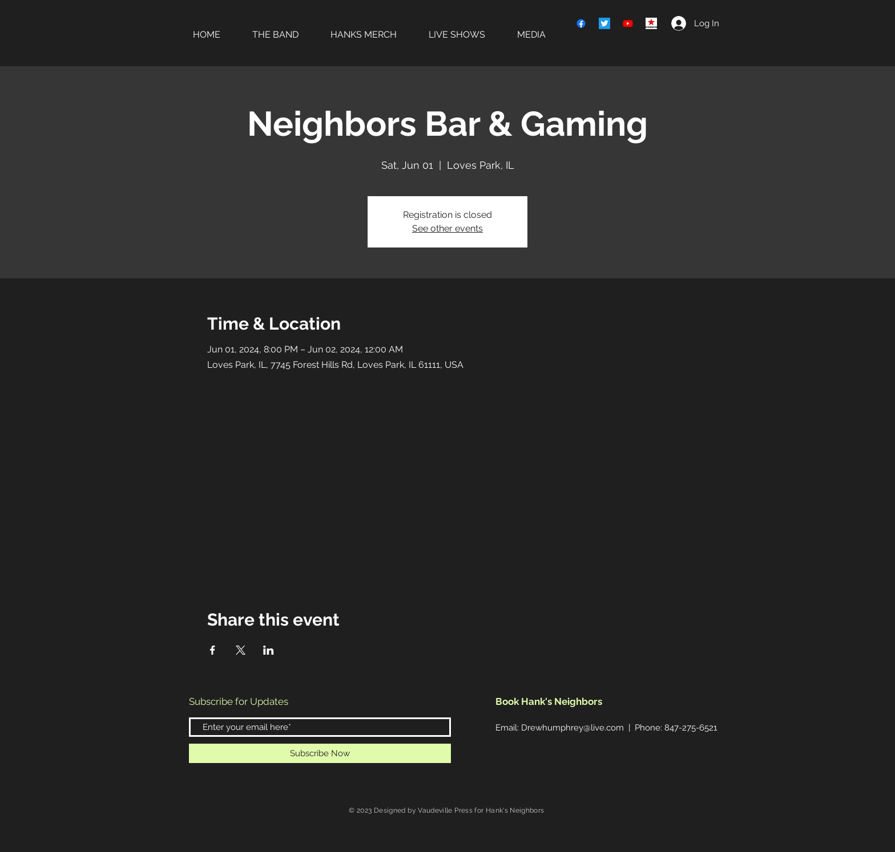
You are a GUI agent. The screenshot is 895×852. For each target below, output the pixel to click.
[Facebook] (581, 23)
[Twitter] (604, 23)
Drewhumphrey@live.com (572, 728)
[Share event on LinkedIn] (268, 650)
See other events (447, 228)
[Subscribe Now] (320, 753)
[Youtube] (628, 23)
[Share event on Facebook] (212, 650)
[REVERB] (651, 23)
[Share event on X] (240, 650)
